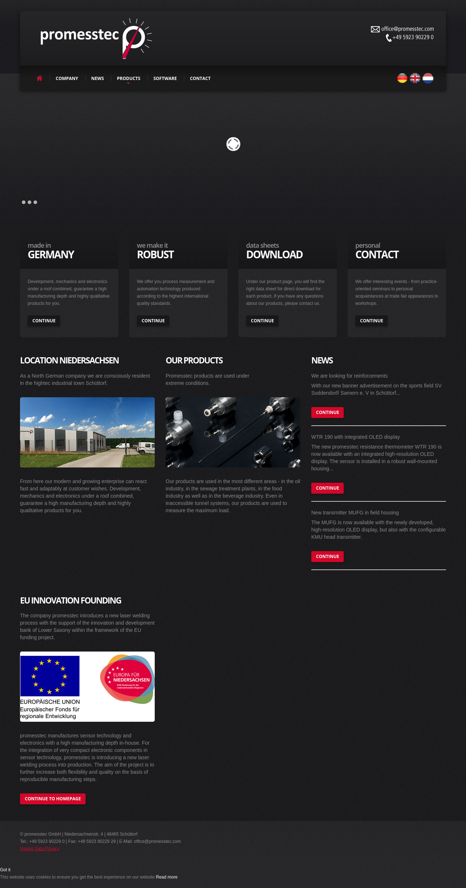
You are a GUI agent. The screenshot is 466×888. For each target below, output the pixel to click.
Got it (5, 869)
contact (200, 78)
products (128, 78)
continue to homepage (53, 799)
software (165, 78)
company (67, 78)
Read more (166, 877)
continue (43, 321)
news (97, 78)
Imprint (26, 848)
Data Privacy (47, 848)
